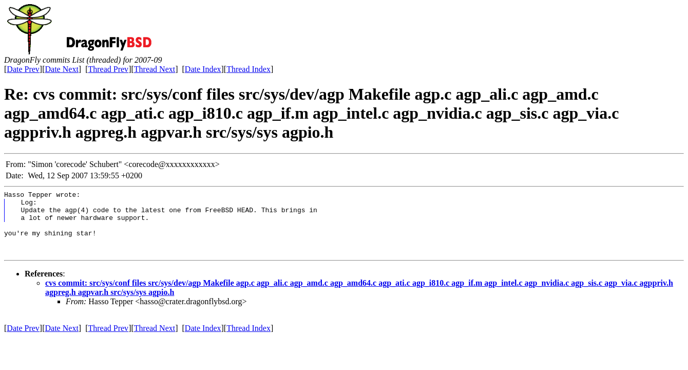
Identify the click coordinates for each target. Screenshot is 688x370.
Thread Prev (108, 69)
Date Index (203, 69)
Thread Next (154, 69)
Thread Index (248, 69)
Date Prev (23, 69)
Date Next (62, 69)
